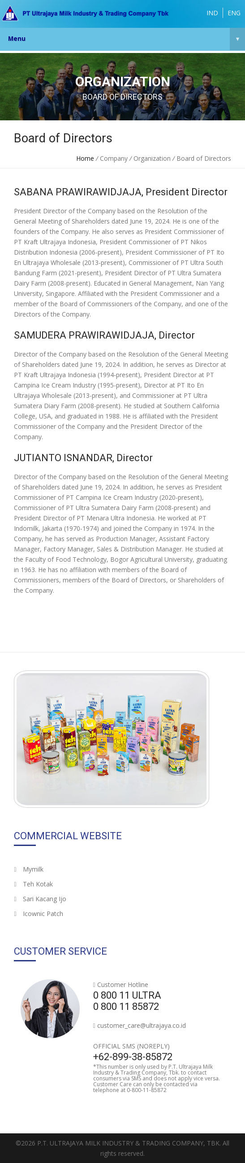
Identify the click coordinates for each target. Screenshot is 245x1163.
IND (212, 13)
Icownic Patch (38, 913)
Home (85, 158)
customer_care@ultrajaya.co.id (141, 1025)
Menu (126, 39)
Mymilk (28, 869)
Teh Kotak (33, 884)
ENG (234, 13)
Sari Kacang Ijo (40, 898)
